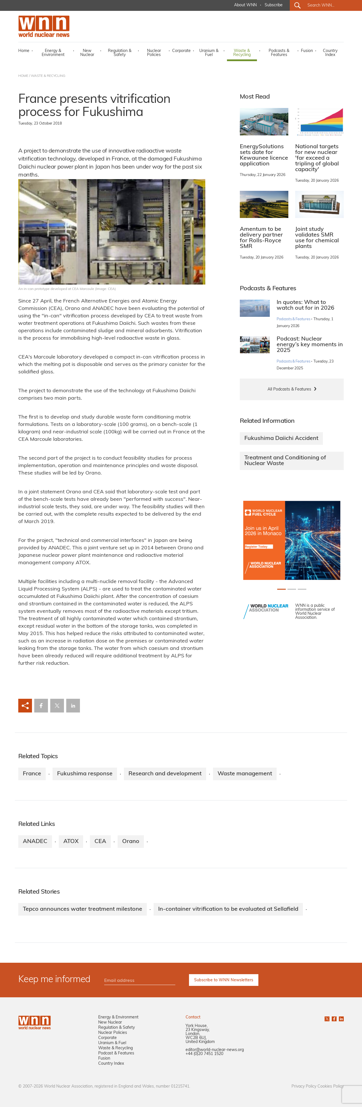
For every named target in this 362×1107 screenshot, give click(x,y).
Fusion (307, 51)
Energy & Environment (53, 53)
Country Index (330, 53)
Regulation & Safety (119, 53)
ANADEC (35, 841)
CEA (100, 841)
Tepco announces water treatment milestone (82, 909)
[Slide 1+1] (291, 589)
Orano (130, 841)
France (32, 774)
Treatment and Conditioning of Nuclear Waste (285, 461)
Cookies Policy (330, 1086)
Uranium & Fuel (208, 53)
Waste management (245, 774)
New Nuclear (87, 53)
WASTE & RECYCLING (48, 76)
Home (23, 51)
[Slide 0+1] (281, 589)
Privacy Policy (303, 1086)
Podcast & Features (116, 1053)
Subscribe (274, 5)
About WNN (245, 5)
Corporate (181, 51)
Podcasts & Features (279, 53)
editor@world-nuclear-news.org (215, 1050)
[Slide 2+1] (302, 589)
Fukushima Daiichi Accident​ (281, 438)
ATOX (71, 841)
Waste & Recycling (242, 53)
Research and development (165, 774)
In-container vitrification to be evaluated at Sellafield (228, 909)
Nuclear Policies (154, 53)
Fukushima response (84, 774)
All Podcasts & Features (289, 389)
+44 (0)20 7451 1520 (204, 1054)
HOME (23, 76)
